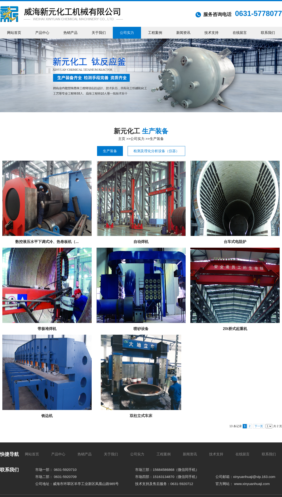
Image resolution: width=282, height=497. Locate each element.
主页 (121, 139)
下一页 (259, 426)
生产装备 (157, 139)
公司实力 (137, 139)
